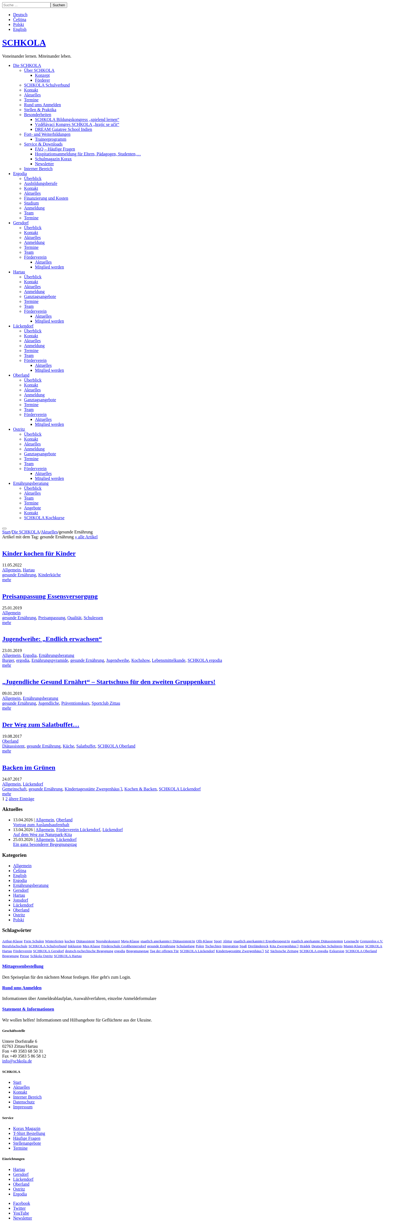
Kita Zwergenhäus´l (284, 946)
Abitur (227, 941)
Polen (200, 946)
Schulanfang (185, 946)
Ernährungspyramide (49, 660)
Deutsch (20, 14)
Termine (31, 100)
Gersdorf (21, 222)
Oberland (21, 375)
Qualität (74, 617)
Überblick (33, 178)
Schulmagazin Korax (53, 159)
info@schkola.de (17, 1061)
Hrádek (305, 946)
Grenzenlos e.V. (371, 941)
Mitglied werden (49, 267)
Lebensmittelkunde (168, 660)
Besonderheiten (37, 114)
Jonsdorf (20, 900)
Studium (31, 203)
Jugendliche (48, 703)
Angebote (32, 508)
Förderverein (35, 257)
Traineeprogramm (50, 139)
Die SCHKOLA (27, 65)
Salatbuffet (86, 746)
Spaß (243, 946)
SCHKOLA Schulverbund (47, 85)
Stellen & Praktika (40, 109)
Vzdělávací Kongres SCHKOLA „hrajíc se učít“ (77, 124)
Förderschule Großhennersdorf (123, 946)
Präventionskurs (75, 703)
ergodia (22, 660)
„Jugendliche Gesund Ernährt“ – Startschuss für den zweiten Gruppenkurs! (108, 681)
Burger (8, 660)
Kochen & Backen (141, 789)
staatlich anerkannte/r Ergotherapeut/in (261, 941)
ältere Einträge (21, 798)
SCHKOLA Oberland (116, 746)
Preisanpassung (51, 617)
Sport (218, 941)
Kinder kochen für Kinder (39, 553)
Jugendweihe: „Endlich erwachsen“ (52, 638)
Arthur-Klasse (12, 941)
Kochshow (140, 660)
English (19, 29)
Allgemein (11, 570)
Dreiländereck (258, 946)
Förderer (42, 80)
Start (6, 532)
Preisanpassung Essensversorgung (50, 596)
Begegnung (10, 956)
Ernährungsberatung (31, 483)
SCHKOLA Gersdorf (48, 951)
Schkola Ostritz (41, 956)
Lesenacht (351, 941)
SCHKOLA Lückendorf (180, 789)
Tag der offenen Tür (164, 951)
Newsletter (44, 163)
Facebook (21, 1203)
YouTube (21, 1213)
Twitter (19, 1208)
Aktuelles (32, 95)
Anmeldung (34, 208)
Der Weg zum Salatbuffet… (40, 724)
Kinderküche (49, 574)
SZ (267, 951)
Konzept (42, 75)
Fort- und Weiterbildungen (47, 134)
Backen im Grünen (28, 767)
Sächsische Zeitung (284, 951)
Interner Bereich (38, 168)
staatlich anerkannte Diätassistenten (317, 941)
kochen (69, 941)
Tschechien (213, 946)
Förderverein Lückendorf (78, 829)
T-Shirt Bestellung (29, 1133)
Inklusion (74, 946)
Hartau (19, 272)
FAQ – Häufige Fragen (55, 149)
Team (29, 213)
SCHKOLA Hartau (68, 956)
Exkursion (336, 951)
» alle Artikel (86, 537)
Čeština (19, 19)
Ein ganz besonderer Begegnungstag (45, 844)
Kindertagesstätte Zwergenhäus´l (93, 789)
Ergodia (20, 173)
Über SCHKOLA (39, 70)
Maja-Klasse (130, 941)
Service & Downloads (43, 144)
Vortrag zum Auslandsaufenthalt (41, 824)
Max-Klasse (91, 946)
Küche (68, 746)
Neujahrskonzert (108, 941)
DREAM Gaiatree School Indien (63, 129)
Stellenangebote (27, 1143)
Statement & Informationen (28, 1009)
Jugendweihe (117, 660)
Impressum (22, 1107)
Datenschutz (24, 1102)
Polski (18, 24)
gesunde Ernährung (19, 574)
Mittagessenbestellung (22, 966)
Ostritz (19, 429)
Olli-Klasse (204, 941)
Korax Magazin (26, 1128)
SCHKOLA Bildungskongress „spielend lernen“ (77, 119)
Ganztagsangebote (40, 296)
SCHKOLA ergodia (205, 660)
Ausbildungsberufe (40, 183)
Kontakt (31, 90)
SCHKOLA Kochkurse (44, 517)
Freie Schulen (34, 941)
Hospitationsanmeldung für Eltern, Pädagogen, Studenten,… (88, 154)
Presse (24, 956)
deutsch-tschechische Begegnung (89, 951)
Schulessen (93, 617)
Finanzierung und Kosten (46, 198)
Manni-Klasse (353, 946)
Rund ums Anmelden (42, 104)
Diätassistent (13, 746)
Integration (230, 946)
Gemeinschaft (14, 789)
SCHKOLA (24, 43)
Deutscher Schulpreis (327, 946)
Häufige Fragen (26, 1138)
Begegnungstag (137, 951)
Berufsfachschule (15, 946)
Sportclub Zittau (106, 703)
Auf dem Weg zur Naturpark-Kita (42, 834)
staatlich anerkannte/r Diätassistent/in (168, 941)
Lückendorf (23, 326)
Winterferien (54, 941)
